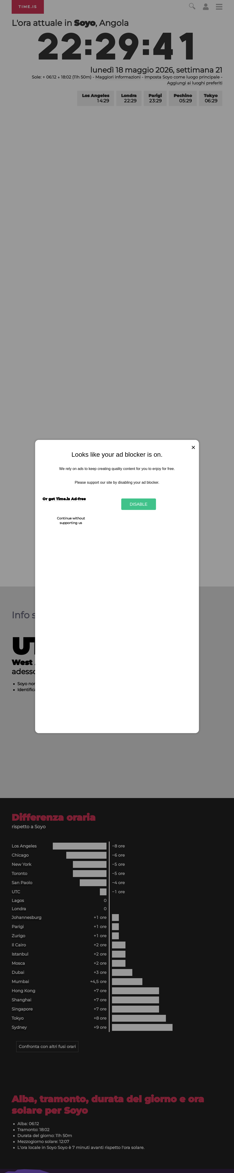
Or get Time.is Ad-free (64, 499)
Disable (139, 504)
